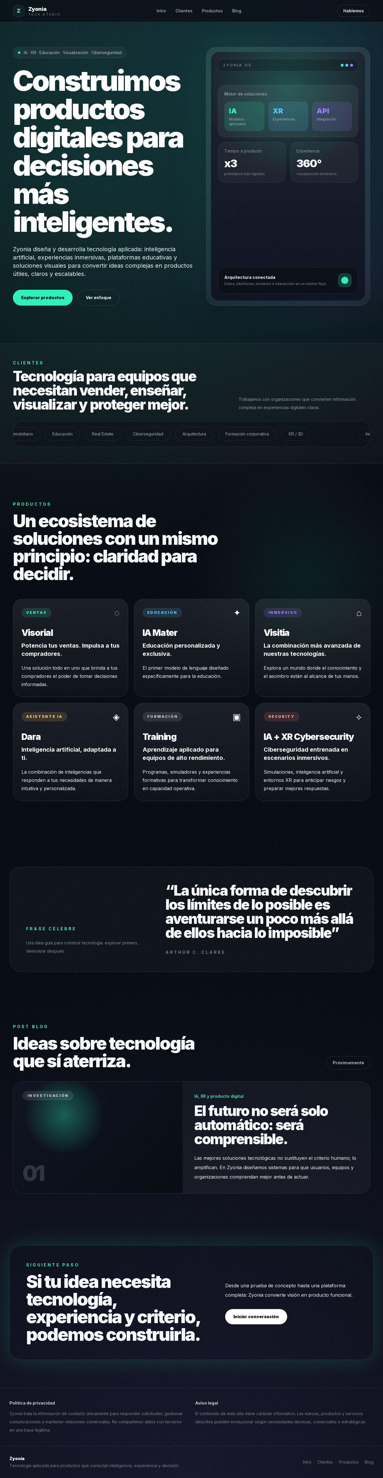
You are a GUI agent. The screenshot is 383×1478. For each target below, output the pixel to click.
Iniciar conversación (256, 1316)
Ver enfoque (98, 297)
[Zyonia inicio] (37, 11)
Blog (236, 10)
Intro (161, 10)
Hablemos (353, 10)
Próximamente (348, 1062)
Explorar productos (42, 297)
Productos (212, 10)
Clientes (184, 10)
